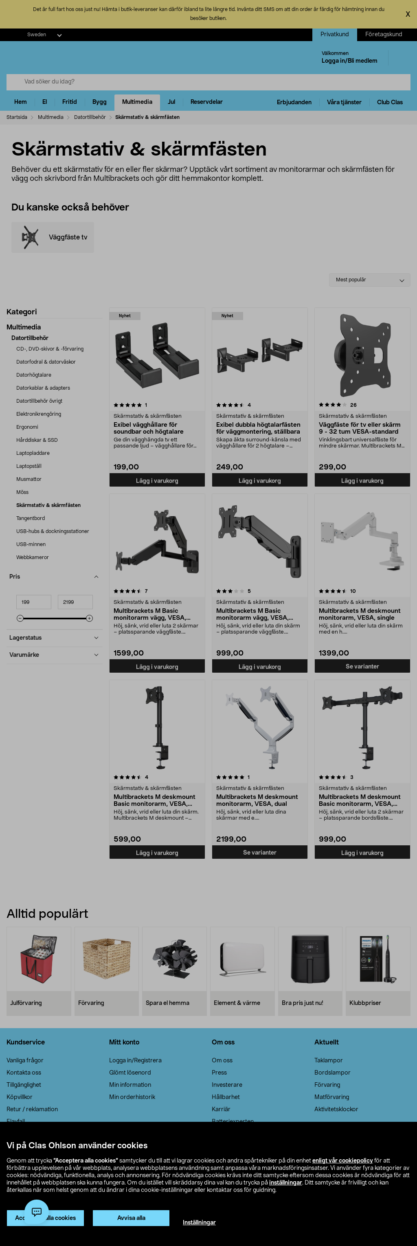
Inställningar (199, 1223)
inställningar (285, 1183)
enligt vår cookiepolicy (342, 1161)
